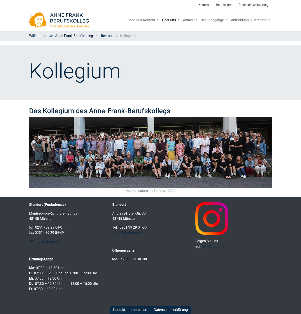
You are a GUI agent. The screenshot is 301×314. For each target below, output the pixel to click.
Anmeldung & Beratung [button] (249, 20)
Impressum (223, 5)
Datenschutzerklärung (253, 5)
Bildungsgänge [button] (213, 20)
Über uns (106, 36)
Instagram (215, 246)
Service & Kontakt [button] (142, 20)
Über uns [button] (169, 20)
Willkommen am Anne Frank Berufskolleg (61, 36)
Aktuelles (190, 20)
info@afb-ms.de (47, 242)
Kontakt (204, 5)
